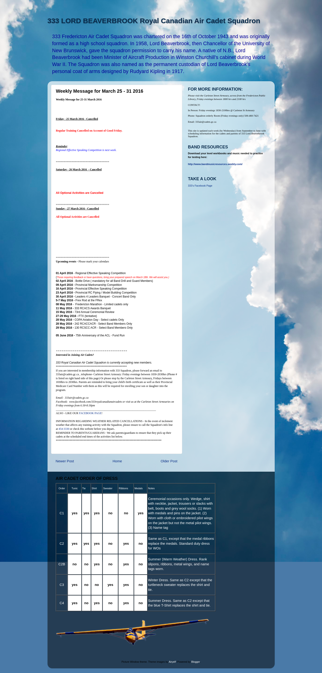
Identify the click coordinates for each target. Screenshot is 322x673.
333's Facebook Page (200, 185)
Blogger (195, 661)
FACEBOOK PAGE (90, 413)
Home (117, 461)
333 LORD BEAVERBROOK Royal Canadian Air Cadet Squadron (154, 21)
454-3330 (64, 428)
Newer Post (65, 461)
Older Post (169, 461)
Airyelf (172, 661)
